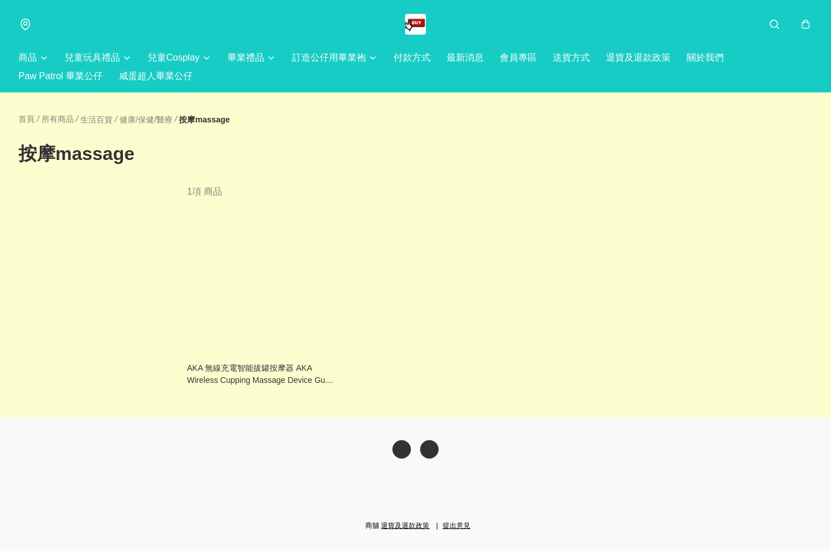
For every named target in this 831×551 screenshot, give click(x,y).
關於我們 (705, 57)
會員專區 (518, 57)
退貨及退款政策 (638, 57)
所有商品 (58, 119)
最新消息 (465, 57)
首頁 (26, 119)
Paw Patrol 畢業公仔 (60, 76)
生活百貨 (96, 119)
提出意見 (456, 526)
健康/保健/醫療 (146, 119)
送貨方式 (571, 57)
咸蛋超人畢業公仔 (156, 76)
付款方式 (412, 57)
